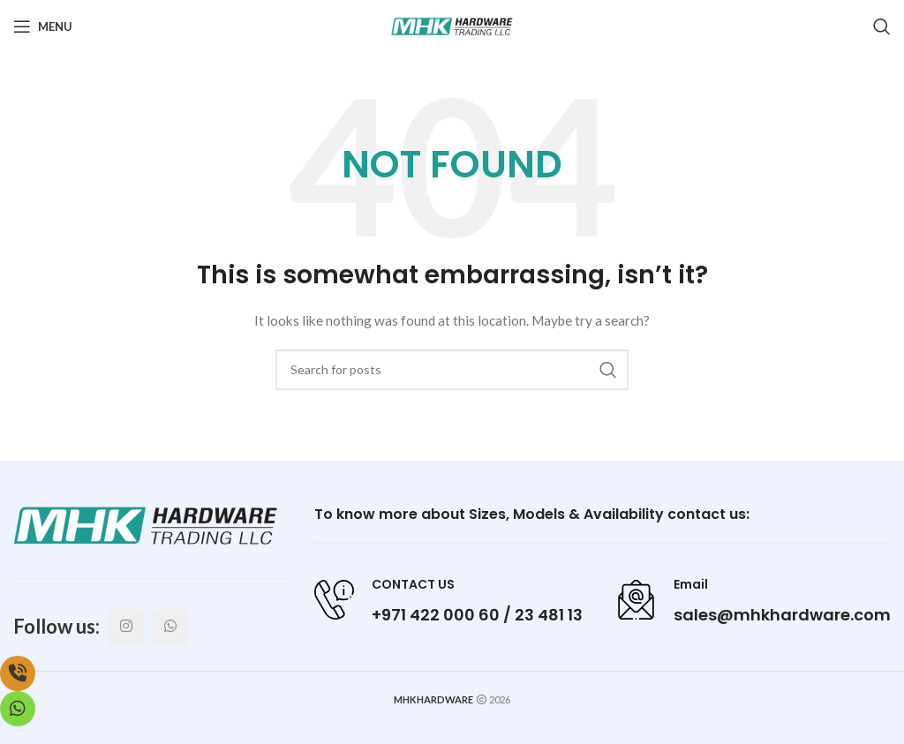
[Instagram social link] (126, 626)
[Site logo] (452, 25)
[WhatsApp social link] (170, 626)
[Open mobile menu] (42, 26)
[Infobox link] (448, 600)
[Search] (882, 26)
